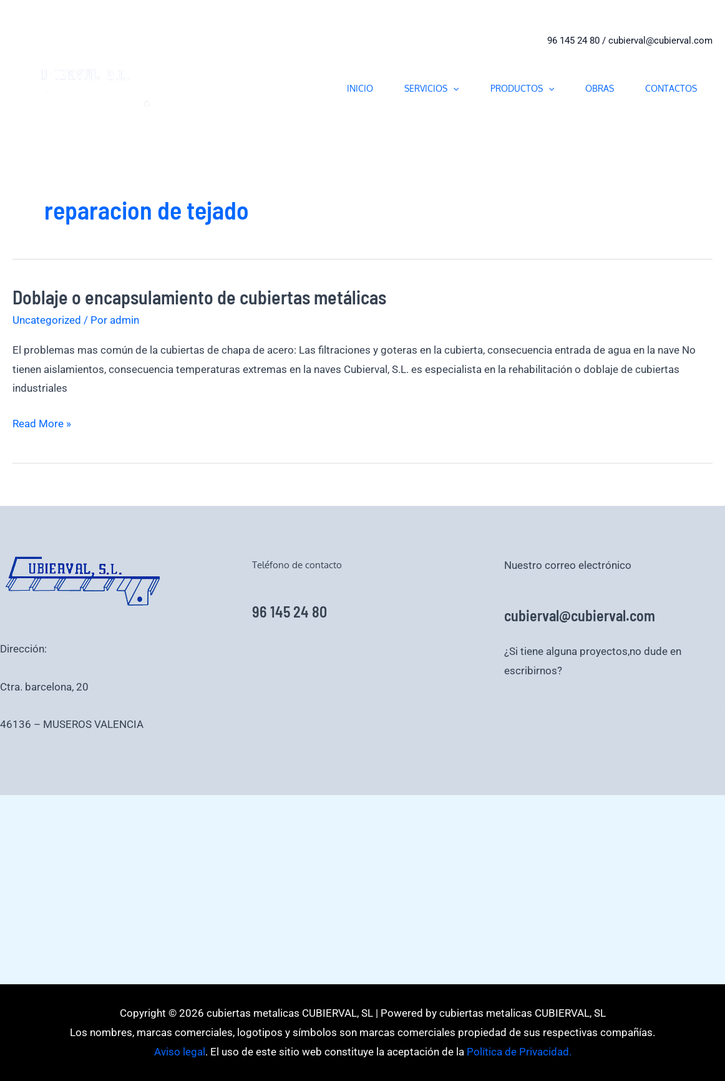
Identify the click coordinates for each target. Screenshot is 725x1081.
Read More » (41, 424)
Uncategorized (46, 320)
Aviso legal (645, 708)
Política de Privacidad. (518, 1051)
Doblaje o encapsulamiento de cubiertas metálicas (199, 297)
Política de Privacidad (568, 708)
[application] (453, 88)
